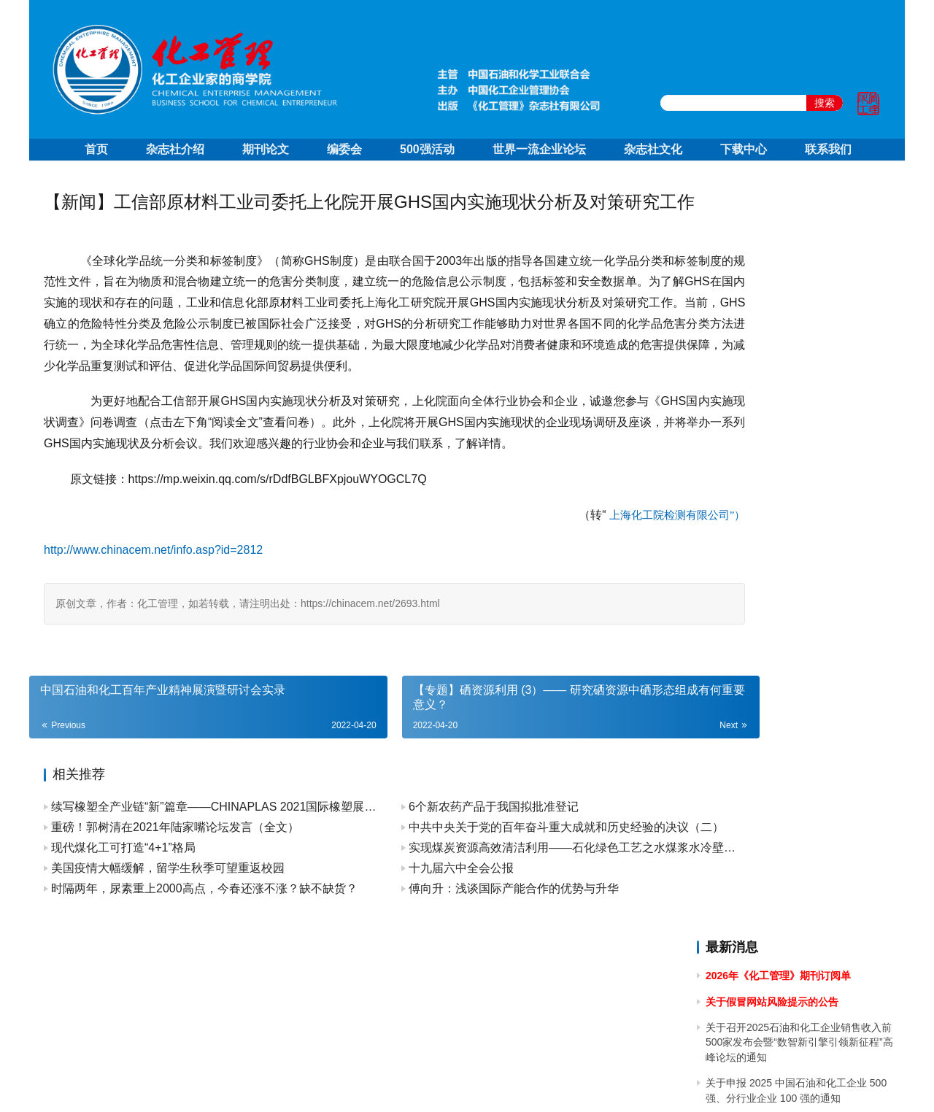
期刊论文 (265, 149)
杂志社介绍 (175, 149)
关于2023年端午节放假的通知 (773, 856)
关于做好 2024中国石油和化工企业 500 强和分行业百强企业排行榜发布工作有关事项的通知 (797, 626)
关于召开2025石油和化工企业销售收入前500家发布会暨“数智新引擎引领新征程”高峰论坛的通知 (799, 289)
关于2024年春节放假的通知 (768, 708)
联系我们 (828, 149)
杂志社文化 (653, 149)
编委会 (344, 149)
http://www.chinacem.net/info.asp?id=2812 (153, 617)
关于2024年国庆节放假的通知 (773, 452)
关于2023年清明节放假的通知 (773, 937)
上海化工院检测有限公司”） (574, 581)
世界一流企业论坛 (539, 149)
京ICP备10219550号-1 (387, 1082)
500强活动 (427, 149)
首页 (96, 149)
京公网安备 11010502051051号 (527, 1082)
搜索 (824, 103)
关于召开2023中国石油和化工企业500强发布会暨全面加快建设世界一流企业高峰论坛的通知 (797, 815)
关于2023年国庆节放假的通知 (773, 734)
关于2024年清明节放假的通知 (773, 585)
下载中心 (743, 149)
